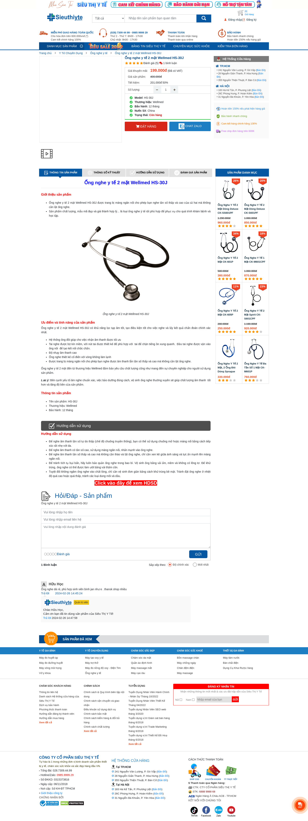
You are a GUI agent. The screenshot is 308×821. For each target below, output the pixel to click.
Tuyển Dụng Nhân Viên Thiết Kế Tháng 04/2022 (146, 703)
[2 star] (130, 63)
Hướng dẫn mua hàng (51, 718)
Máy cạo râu (138, 673)
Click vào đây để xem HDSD (125, 483)
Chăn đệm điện (185, 667)
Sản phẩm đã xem (77, 639)
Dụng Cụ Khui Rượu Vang (238, 667)
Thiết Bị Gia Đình (233, 650)
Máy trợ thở (91, 662)
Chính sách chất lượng (97, 726)
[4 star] (138, 63)
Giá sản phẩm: (137, 76)
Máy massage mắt (141, 667)
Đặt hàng (146, 126)
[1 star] (126, 63)
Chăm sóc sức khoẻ (190, 650)
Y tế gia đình (47, 650)
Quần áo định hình (141, 662)
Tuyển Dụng (136, 685)
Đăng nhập (235, 19)
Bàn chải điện (230, 662)
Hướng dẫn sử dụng (147, 172)
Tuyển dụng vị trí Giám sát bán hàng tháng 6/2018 (149, 720)
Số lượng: (134, 89)
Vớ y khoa (45, 673)
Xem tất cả (45, 722)
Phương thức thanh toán (53, 709)
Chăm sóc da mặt (141, 657)
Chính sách (92, 685)
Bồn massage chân (188, 657)
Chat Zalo (190, 126)
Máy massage (185, 673)
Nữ (178, 699)
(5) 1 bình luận (166, 63)
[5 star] (141, 63)
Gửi (198, 554)
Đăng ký (252, 19)
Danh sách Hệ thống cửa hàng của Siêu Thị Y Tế (59, 698)
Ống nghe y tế (98, 53)
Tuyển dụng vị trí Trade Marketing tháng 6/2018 (147, 729)
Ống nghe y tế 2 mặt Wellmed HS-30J (138, 53)
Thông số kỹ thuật (104, 172)
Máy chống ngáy (186, 662)
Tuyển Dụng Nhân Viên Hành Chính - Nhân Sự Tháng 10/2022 (148, 694)
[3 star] (134, 63)
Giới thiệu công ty (51, 793)
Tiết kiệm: (134, 82)
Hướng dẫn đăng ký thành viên (56, 713)
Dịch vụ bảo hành (49, 705)
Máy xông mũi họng (50, 667)
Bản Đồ (261, 70)
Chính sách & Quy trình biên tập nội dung (104, 694)
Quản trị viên (81, 602)
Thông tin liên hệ (48, 692)
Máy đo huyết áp (48, 657)
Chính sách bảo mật (95, 713)
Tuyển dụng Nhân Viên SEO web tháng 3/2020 (147, 711)
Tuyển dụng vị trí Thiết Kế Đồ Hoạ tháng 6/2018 (147, 737)
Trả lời (45, 593)
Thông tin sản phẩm (60, 173)
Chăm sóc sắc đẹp (143, 650)
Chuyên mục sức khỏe (191, 46)
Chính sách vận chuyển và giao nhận (101, 703)
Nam (190, 699)
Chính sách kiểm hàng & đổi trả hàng (102, 720)
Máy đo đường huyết (51, 662)
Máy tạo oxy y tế (94, 657)
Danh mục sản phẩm (62, 46)
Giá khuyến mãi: (138, 70)
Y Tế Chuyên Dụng (71, 53)
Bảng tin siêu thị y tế (148, 46)
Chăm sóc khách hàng (55, 685)
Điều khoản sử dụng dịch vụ (100, 709)
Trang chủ (45, 53)
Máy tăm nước (231, 657)
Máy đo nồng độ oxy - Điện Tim (103, 667)
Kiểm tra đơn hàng (233, 46)
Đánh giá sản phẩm (190, 172)
